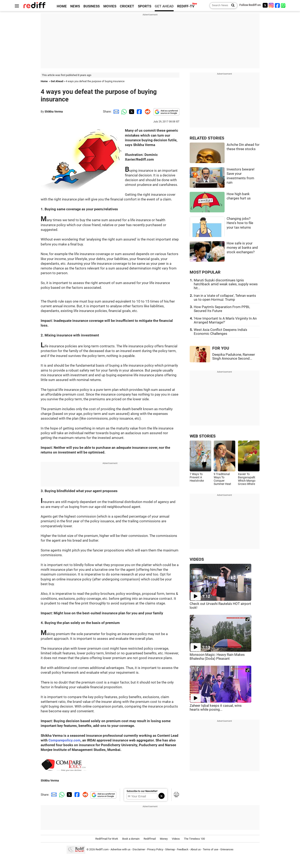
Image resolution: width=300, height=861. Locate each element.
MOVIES (109, 6)
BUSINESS (91, 6)
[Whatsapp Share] (123, 111)
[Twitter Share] (131, 111)
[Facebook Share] (139, 111)
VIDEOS (197, 559)
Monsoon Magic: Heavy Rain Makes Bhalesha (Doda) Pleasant (217, 657)
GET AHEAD (164, 6)
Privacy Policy (155, 849)
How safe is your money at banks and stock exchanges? (242, 247)
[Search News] (231, 5)
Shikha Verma (54, 111)
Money (164, 838)
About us (195, 849)
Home (44, 81)
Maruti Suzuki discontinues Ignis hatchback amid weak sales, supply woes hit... (226, 284)
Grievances (226, 849)
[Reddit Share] (147, 111)
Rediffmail (150, 838)
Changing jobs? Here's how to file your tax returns (240, 223)
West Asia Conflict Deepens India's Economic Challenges (220, 332)
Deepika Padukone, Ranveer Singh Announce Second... (233, 356)
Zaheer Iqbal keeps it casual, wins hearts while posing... (216, 707)
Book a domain (131, 838)
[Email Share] (115, 111)
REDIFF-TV (185, 6)
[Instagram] (271, 5)
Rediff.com (102, 849)
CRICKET (127, 6)
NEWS (75, 6)
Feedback (182, 849)
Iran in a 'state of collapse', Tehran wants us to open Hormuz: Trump (225, 298)
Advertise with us (120, 849)
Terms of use (210, 849)
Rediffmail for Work (106, 838)
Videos (176, 838)
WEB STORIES (203, 436)
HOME (62, 6)
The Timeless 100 (194, 838)
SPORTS (144, 6)
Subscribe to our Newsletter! (142, 791)
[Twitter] (265, 5)
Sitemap (170, 849)
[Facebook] (277, 5)
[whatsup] (283, 5)
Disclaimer (139, 849)
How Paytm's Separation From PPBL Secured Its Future (222, 309)
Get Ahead (57, 81)
